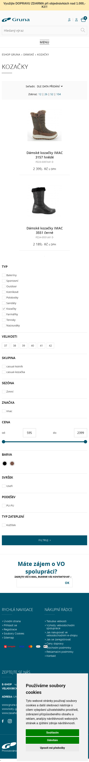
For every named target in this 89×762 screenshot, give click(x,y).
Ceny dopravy (55, 643)
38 (14, 345)
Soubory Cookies (14, 633)
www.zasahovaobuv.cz (15, 713)
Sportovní (12, 280)
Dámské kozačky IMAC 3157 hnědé (44, 154)
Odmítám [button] (52, 740)
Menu (44, 42)
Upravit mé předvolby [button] (52, 747)
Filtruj (43, 540)
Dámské (28, 54)
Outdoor (11, 286)
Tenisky (10, 320)
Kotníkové (12, 292)
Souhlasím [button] (52, 732)
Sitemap (9, 637)
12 (39, 94)
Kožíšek (11, 525)
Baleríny (11, 275)
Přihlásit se (10, 625)
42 (50, 345)
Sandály (11, 303)
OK (67, 583)
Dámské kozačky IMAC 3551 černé (44, 230)
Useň (9, 486)
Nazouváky (13, 325)
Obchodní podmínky (58, 647)
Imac (9, 411)
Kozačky (43, 54)
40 (32, 345)
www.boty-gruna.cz (14, 708)
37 (5, 345)
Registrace (10, 629)
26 (45, 94)
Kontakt (51, 655)
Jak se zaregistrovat (58, 639)
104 (58, 94)
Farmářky (12, 314)
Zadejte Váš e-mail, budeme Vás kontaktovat (42, 576)
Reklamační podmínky (60, 651)
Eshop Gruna (11, 54)
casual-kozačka (15, 372)
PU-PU (10, 505)
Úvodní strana (12, 621)
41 (41, 345)
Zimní (9, 391)
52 (51, 94)
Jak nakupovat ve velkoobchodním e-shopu (61, 634)
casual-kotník (14, 366)
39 (23, 345)
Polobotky (12, 297)
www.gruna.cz (10, 704)
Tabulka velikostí (56, 621)
